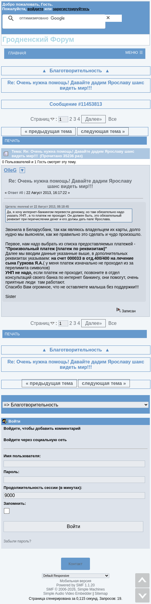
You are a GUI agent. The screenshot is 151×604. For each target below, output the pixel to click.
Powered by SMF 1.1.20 (75, 585)
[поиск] (70, 18)
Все (112, 119)
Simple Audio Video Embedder (67, 593)
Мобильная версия (75, 581)
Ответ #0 (15, 193)
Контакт (75, 564)
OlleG (10, 170)
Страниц (43, 119)
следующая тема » (103, 131)
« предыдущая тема (48, 131)
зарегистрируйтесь (71, 9)
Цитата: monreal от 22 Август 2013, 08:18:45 (37, 206)
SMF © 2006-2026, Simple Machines (75, 589)
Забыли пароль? (17, 541)
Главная (17, 53)
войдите (35, 9)
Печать (12, 140)
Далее (93, 119)
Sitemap (101, 593)
